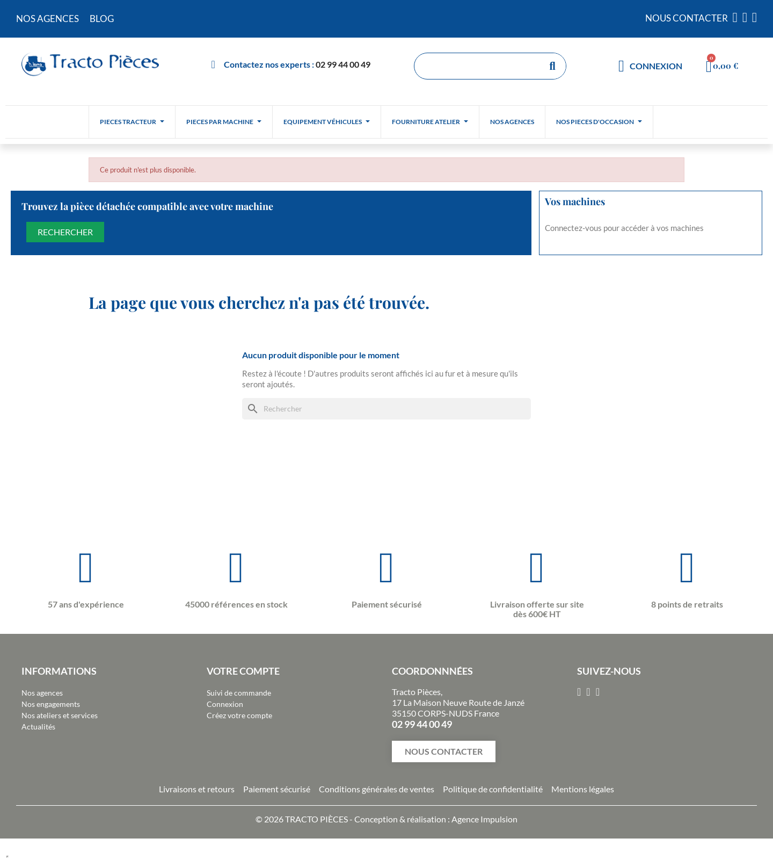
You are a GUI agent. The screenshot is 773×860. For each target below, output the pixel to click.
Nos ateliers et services (59, 715)
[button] (443, 751)
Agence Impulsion (484, 819)
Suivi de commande (239, 692)
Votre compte (243, 671)
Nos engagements (50, 704)
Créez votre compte (239, 715)
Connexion (225, 704)
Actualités (38, 726)
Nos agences (42, 692)
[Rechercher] (386, 409)
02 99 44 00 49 (343, 64)
